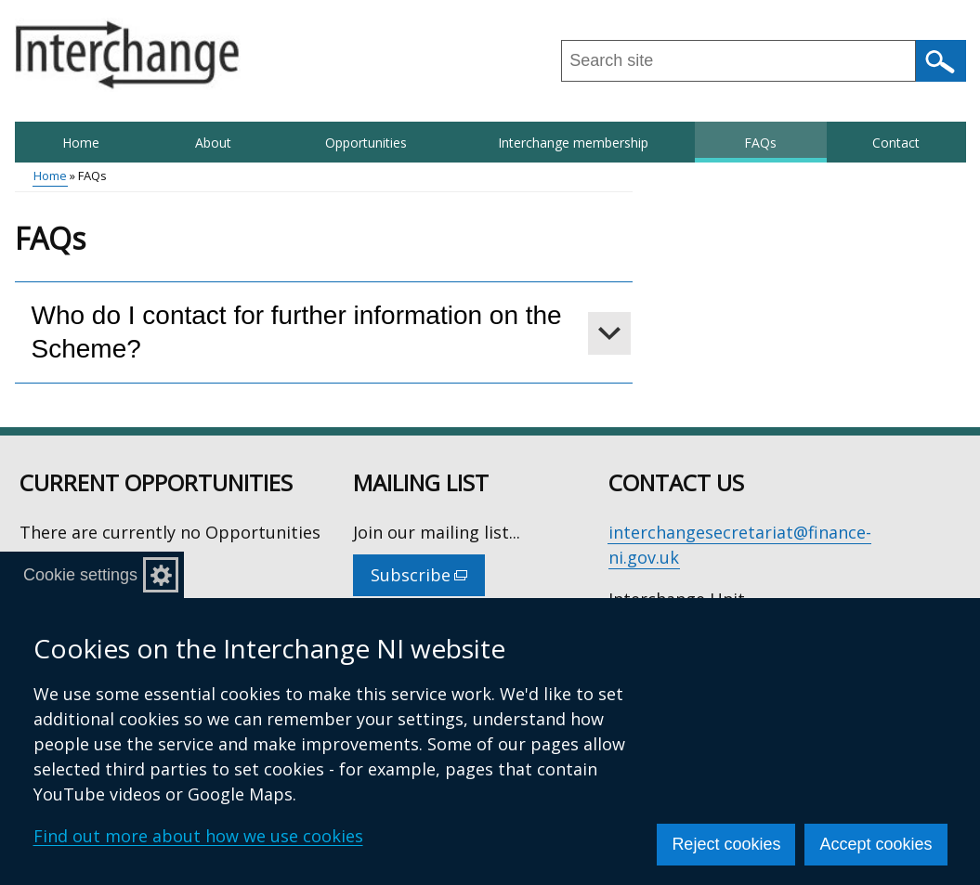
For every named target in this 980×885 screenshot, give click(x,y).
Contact (896, 142)
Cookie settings (80, 575)
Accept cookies (875, 844)
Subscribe (428, 579)
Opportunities (366, 142)
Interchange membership (573, 142)
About (213, 142)
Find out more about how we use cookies (198, 836)
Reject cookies (726, 844)
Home (80, 142)
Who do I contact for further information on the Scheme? (297, 332)
